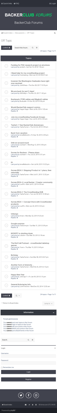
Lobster (22, 235)
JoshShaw (23, 85)
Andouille (23, 101)
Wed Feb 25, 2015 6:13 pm (39, 267)
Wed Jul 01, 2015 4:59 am (35, 184)
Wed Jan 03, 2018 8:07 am (38, 75)
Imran (22, 216)
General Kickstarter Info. (21, 284)
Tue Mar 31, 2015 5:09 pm (39, 225)
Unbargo (14, 214)
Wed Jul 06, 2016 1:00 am (39, 109)
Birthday (14, 255)
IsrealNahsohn (25, 135)
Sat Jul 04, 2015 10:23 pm (40, 164)
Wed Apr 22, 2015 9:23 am (34, 216)
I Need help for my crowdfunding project (28, 73)
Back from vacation (19, 133)
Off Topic (6, 40)
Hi (12, 162)
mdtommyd (24, 225)
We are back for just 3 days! (22, 91)
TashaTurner (24, 127)
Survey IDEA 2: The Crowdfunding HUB (27, 192)
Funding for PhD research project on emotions (30, 65)
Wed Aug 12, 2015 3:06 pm (37, 145)
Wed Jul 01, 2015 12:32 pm (39, 174)
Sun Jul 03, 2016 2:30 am (38, 119)
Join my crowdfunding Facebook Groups (28, 117)
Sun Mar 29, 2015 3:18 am (36, 235)
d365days (23, 93)
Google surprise (17, 223)
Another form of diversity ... (22, 265)
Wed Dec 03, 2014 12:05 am (40, 286)
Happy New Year (17, 275)
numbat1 (23, 145)
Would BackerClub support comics (25, 107)
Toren (22, 247)
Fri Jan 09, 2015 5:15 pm (37, 277)
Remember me (8, 367)
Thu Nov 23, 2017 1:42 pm (37, 93)
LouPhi (22, 184)
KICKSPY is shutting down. (22, 233)
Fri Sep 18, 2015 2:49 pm (39, 135)
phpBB (12, 410)
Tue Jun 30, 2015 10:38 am (39, 194)
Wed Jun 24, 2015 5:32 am (35, 206)
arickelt (22, 67)
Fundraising (24, 75)
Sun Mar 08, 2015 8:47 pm (39, 257)
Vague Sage (24, 109)
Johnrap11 (23, 277)
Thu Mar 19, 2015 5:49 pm (34, 247)
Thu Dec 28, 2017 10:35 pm (38, 85)
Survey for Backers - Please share (25, 152)
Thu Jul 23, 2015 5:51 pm (36, 154)
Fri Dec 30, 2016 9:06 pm (36, 101)
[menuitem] (16, 3)
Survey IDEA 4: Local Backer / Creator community (31, 182)
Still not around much (20, 143)
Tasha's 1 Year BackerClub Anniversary (27, 125)
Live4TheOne (24, 286)
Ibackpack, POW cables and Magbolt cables (29, 99)
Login (3, 348)
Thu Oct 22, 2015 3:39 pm (39, 127)
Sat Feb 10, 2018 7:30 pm (35, 67)
